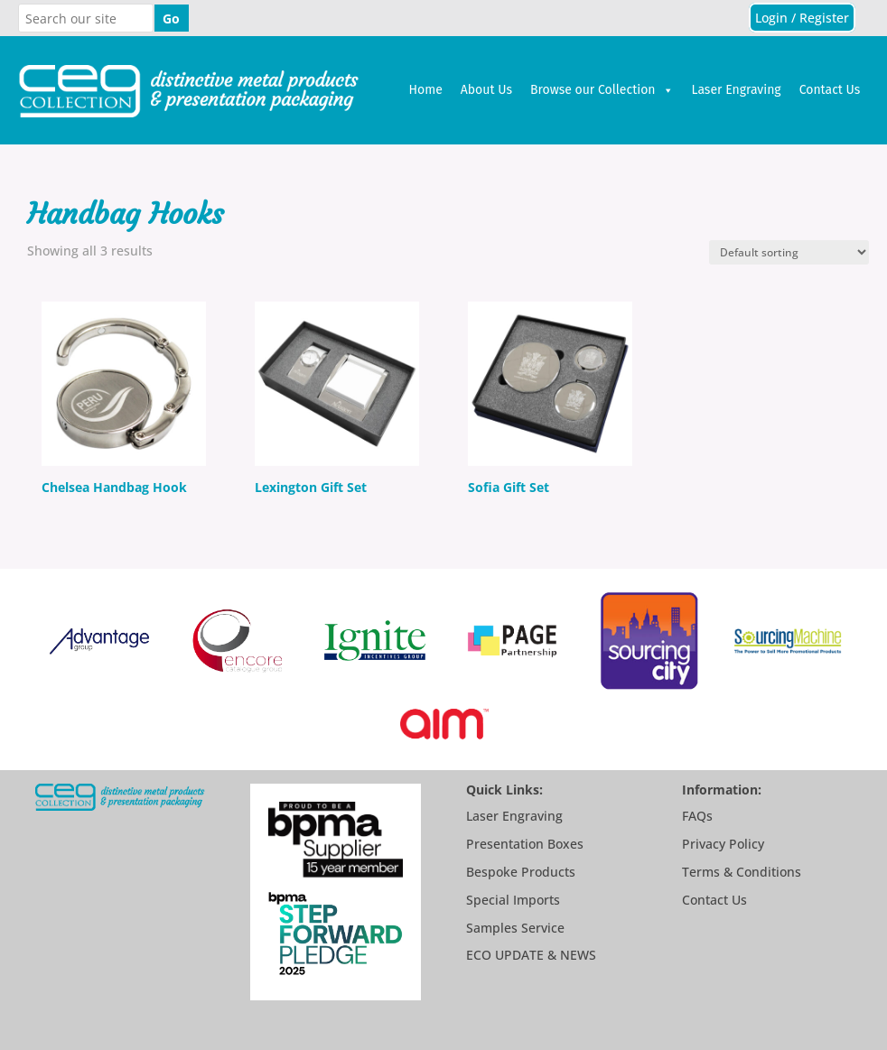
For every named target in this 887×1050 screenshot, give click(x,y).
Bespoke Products (520, 871)
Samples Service (515, 927)
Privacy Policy (723, 843)
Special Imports (513, 899)
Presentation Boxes (525, 843)
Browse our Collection (602, 90)
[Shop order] (789, 252)
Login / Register (802, 17)
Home (425, 90)
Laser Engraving (736, 90)
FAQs (697, 815)
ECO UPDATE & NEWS (531, 954)
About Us (486, 90)
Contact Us (830, 90)
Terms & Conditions (741, 871)
